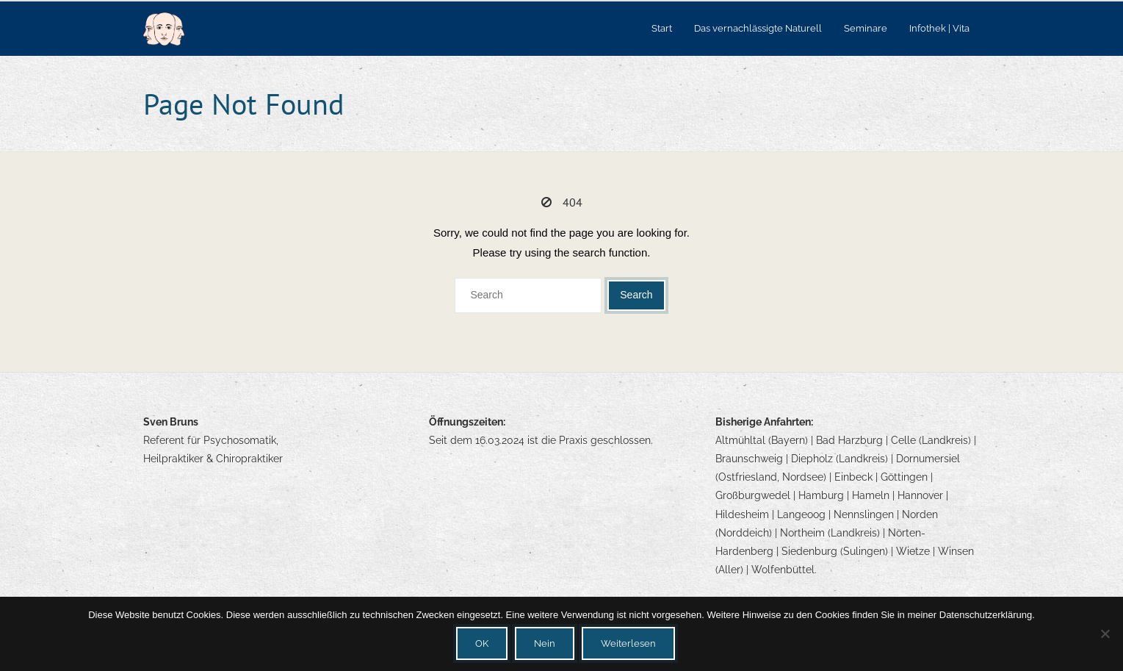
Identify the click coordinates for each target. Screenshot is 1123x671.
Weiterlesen (628, 643)
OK (481, 643)
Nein (544, 643)
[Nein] (1104, 633)
